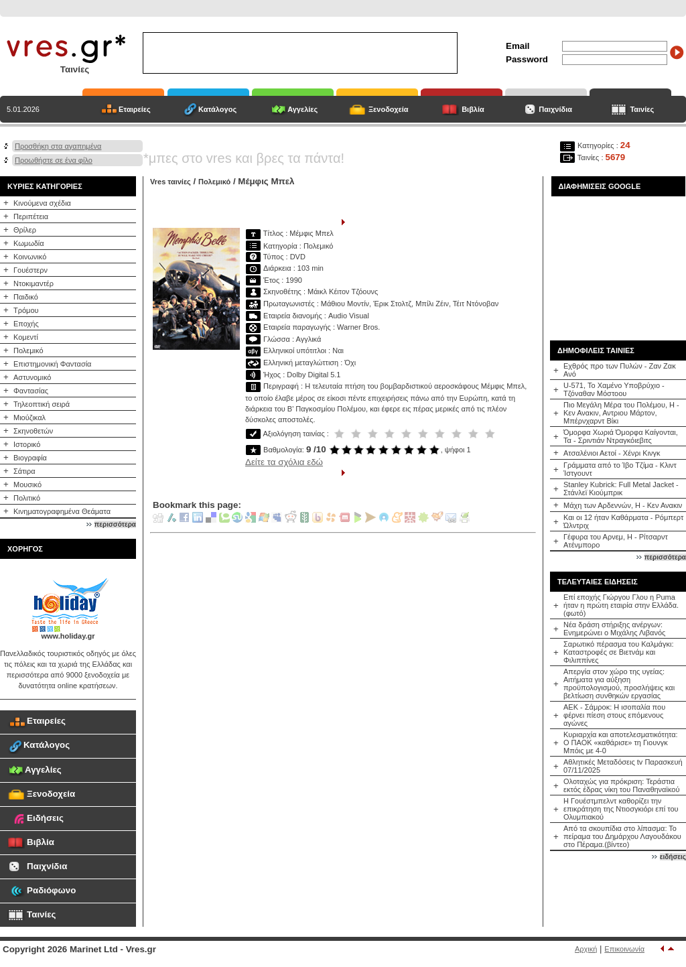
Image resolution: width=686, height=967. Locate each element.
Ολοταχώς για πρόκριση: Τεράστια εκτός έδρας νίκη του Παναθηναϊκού (621, 785)
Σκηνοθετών (33, 431)
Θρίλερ (24, 230)
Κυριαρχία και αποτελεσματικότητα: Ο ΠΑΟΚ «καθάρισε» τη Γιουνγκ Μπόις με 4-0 (620, 742)
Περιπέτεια (30, 216)
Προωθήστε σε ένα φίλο (53, 160)
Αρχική (586, 949)
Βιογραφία (30, 458)
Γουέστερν (30, 270)
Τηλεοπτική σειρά (41, 404)
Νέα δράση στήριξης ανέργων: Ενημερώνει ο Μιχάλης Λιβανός (614, 629)
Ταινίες (642, 109)
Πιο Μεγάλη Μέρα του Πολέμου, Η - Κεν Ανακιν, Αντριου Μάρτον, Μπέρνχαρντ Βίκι (621, 413)
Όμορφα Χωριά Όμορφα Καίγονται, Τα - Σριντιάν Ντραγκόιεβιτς (620, 436)
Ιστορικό (26, 444)
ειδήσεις (673, 856)
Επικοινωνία (624, 949)
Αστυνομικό (32, 377)
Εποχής (26, 324)
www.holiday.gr (67, 636)
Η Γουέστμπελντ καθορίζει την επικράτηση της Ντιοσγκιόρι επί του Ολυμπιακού (621, 809)
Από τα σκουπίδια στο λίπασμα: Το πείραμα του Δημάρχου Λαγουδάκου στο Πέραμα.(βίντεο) (622, 836)
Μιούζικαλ (29, 417)
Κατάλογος (217, 109)
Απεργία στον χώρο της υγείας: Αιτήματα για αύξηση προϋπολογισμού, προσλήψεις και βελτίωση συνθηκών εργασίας (619, 683)
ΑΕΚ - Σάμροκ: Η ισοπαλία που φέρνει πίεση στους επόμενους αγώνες (614, 715)
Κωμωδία (28, 243)
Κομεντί (25, 337)
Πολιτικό (26, 498)
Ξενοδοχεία (388, 109)
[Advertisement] (618, 263)
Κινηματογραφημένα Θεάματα (62, 511)
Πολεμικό (28, 350)
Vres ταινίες (170, 182)
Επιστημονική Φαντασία (52, 364)
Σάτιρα (24, 471)
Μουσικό (27, 484)
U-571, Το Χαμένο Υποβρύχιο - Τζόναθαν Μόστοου (614, 389)
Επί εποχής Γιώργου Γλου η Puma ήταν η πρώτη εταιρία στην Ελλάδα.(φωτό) (621, 605)
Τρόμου (26, 310)
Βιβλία (473, 109)
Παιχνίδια (555, 109)
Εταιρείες (135, 109)
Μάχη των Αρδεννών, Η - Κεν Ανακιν (622, 505)
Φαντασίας (30, 391)
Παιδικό (25, 297)
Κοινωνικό (29, 257)
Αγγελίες (302, 109)
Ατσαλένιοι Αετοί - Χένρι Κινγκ (612, 453)
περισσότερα (115, 524)
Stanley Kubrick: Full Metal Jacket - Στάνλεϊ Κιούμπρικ (621, 488)
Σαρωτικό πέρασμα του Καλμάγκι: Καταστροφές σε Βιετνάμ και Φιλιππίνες (618, 652)
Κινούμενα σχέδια (42, 203)
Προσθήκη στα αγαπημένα (58, 146)
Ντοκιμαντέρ (33, 283)
